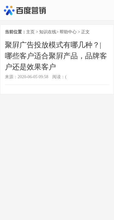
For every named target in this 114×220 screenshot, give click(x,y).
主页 (30, 32)
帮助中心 (68, 32)
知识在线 (47, 32)
